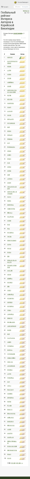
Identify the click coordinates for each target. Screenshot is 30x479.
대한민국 (9, 57)
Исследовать (25, 6)
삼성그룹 (9, 270)
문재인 (9, 159)
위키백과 (9, 282)
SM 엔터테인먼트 (12, 450)
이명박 (9, 74)
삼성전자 (9, 433)
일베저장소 (10, 205)
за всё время (18, 33)
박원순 (9, 201)
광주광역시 (10, 397)
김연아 (9, 244)
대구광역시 (10, 306)
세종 (8, 175)
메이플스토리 (11, 322)
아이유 (9, 115)
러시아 (9, 458)
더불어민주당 (11, 209)
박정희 (9, 66)
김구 (8, 143)
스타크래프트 (11, 366)
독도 (8, 228)
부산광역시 (10, 232)
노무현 (9, 70)
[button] (21, 38)
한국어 (9, 252)
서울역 (9, 342)
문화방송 (9, 139)
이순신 (9, 197)
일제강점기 (10, 421)
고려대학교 (10, 314)
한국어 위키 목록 (12, 446)
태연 (8, 334)
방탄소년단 (10, 119)
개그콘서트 (10, 216)
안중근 (9, 290)
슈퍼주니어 (10, 437)
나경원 (9, 429)
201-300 (18, 463)
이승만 (9, 107)
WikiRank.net (26, 11)
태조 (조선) (10, 390)
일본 (8, 127)
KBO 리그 (9, 213)
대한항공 (9, 302)
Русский (5, 7)
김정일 (9, 171)
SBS (8, 286)
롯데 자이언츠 (11, 413)
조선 (8, 382)
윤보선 (9, 454)
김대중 (9, 86)
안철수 (9, 310)
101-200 (13, 463)
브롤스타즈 (10, 417)
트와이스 (9, 350)
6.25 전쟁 (9, 99)
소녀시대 (9, 111)
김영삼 (9, 167)
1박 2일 (9, 236)
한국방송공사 (11, 147)
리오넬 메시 (10, 298)
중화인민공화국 (11, 240)
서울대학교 (10, 294)
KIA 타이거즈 (10, 425)
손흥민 (9, 155)
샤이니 (9, 386)
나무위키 (9, 179)
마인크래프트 (11, 123)
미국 (8, 163)
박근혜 (9, 95)
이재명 (9, 220)
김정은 (9, 183)
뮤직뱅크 (9, 370)
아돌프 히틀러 (11, 358)
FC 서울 (9, 405)
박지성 (9, 248)
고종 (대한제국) (11, 326)
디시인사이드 (11, 338)
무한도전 (9, 135)
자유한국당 (10, 103)
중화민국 (9, 318)
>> (22, 463)
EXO (8, 256)
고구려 (9, 374)
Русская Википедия (21, 2)
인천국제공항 (11, 354)
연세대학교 (10, 378)
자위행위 (9, 393)
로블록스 (9, 278)
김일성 (9, 151)
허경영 (9, 330)
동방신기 (9, 409)
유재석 (9, 131)
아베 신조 (10, 362)
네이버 (9, 274)
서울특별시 (10, 82)
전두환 (9, 78)
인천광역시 (10, 346)
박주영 (9, 401)
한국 (8, 224)
